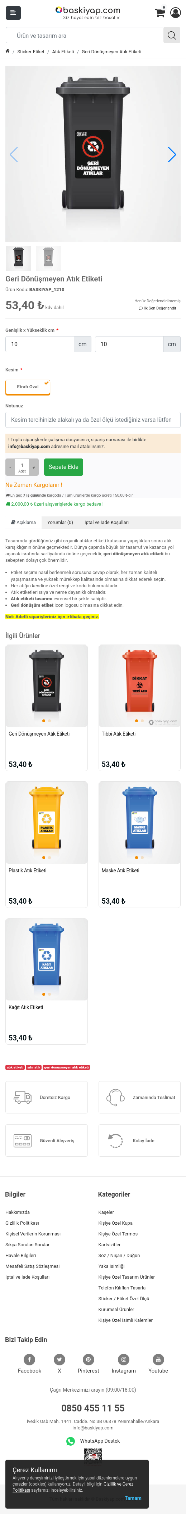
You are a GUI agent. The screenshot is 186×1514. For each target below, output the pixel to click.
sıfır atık (33, 1067)
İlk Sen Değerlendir (157, 308)
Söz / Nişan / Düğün (119, 1255)
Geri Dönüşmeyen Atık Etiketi (111, 51)
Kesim (11, 369)
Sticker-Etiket (30, 51)
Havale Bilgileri (20, 1255)
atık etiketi (15, 1067)
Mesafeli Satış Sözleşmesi (32, 1266)
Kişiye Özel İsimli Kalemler (126, 1320)
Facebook (29, 1364)
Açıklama (23, 522)
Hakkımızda (17, 1212)
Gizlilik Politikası (22, 1223)
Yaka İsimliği (112, 1266)
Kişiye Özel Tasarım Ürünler (127, 1277)
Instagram (124, 1364)
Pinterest (88, 1364)
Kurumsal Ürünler (116, 1309)
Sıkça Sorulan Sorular (27, 1244)
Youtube (158, 1364)
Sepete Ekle (63, 467)
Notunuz (14, 405)
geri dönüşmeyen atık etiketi (66, 1067)
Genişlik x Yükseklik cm (29, 330)
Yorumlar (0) (60, 522)
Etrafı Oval (27, 386)
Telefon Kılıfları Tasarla (122, 1288)
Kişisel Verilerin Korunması (33, 1234)
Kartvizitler (110, 1244)
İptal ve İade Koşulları (107, 522)
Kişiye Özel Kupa (116, 1223)
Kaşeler (106, 1212)
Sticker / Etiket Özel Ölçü (124, 1298)
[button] (175, 13)
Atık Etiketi (63, 51)
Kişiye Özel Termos (118, 1234)
